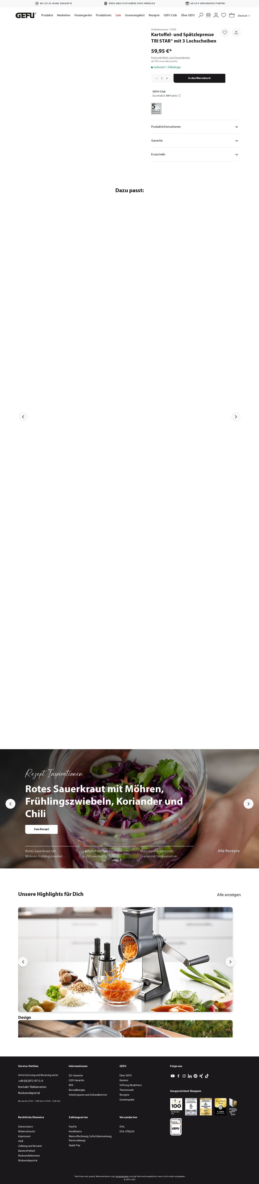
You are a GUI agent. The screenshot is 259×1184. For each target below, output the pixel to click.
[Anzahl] (161, 78)
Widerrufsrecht (26, 1131)
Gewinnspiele (126, 1099)
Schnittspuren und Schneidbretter (88, 1095)
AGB (20, 1141)
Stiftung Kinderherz (130, 1085)
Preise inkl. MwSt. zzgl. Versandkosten (170, 58)
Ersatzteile (194, 154)
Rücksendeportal (29, 1093)
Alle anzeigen (229, 895)
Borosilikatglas (77, 1090)
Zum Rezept (41, 829)
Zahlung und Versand (30, 1146)
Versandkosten (122, 1177)
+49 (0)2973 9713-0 (30, 1081)
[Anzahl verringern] (155, 78)
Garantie (194, 140)
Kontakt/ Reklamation (32, 1087)
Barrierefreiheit (26, 1151)
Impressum (24, 1136)
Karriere (123, 1080)
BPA (71, 1085)
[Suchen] (201, 15)
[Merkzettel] (223, 15)
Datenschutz (25, 1126)
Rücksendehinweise (29, 1155)
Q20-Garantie (76, 1080)
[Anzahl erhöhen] (168, 78)
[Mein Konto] (216, 15)
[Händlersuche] (208, 15)
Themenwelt (126, 1090)
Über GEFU (125, 1075)
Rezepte (124, 1095)
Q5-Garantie (76, 1075)
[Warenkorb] (231, 15)
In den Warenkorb (199, 78)
